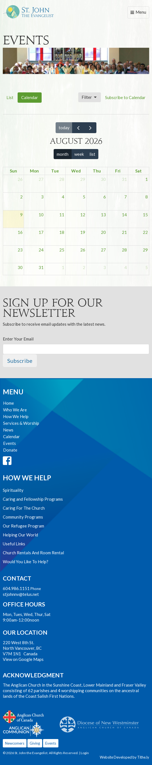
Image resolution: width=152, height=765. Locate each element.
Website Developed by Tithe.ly (124, 757)
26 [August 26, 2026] (82, 249)
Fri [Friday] (117, 170)
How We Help (15, 416)
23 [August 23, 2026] (20, 249)
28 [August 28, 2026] (124, 249)
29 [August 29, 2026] (145, 249)
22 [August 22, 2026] (145, 232)
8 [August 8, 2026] (146, 196)
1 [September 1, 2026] (63, 267)
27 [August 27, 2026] (103, 249)
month (62, 154)
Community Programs (23, 516)
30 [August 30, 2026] (20, 267)
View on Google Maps (23, 659)
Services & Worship (21, 423)
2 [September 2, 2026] (84, 267)
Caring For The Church (24, 507)
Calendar (29, 97)
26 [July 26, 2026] (20, 179)
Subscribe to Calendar (125, 97)
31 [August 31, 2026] (41, 267)
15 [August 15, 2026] (145, 214)
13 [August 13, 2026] (103, 214)
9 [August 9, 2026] (21, 214)
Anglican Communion (23, 729)
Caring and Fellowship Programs (33, 499)
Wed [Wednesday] (76, 170)
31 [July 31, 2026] (124, 179)
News (8, 429)
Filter (90, 97)
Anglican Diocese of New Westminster (101, 721)
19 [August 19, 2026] (82, 232)
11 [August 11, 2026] (61, 214)
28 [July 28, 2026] (61, 179)
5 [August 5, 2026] (84, 196)
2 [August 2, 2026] (21, 196)
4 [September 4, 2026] (125, 267)
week (79, 154)
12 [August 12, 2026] (82, 214)
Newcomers (14, 743)
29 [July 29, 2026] (82, 179)
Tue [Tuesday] (55, 170)
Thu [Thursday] (97, 170)
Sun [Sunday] (13, 170)
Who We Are (15, 409)
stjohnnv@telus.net (21, 594)
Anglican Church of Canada (23, 716)
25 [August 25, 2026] (61, 249)
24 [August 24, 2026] (41, 249)
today (64, 127)
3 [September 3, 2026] (104, 267)
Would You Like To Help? (25, 561)
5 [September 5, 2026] (146, 267)
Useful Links (14, 543)
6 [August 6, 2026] (104, 196)
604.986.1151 (16, 588)
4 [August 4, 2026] (63, 196)
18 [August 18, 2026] (61, 232)
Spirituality (13, 490)
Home (8, 403)
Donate (10, 449)
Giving (35, 743)
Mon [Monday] (34, 170)
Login (85, 753)
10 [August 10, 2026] (41, 214)
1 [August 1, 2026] (146, 179)
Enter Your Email (18, 338)
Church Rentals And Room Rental (33, 552)
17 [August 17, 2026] (41, 232)
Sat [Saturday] (138, 170)
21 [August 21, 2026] (124, 232)
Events (9, 443)
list (92, 154)
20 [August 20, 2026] (103, 232)
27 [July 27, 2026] (41, 179)
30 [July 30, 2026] (103, 179)
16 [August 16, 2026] (20, 232)
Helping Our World (20, 534)
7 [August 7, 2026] (125, 196)
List (9, 97)
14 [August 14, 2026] (124, 214)
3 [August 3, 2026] (42, 196)
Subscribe (19, 360)
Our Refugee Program (23, 525)
